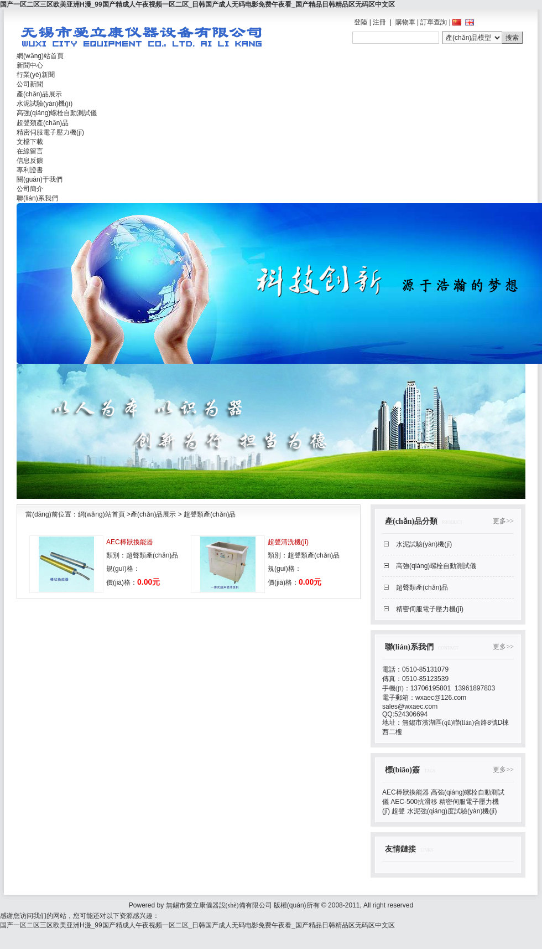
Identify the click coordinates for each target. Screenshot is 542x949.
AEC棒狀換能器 (129, 542)
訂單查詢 (433, 22)
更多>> (503, 521)
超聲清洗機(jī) (288, 542)
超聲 (398, 811)
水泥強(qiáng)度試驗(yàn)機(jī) (452, 811)
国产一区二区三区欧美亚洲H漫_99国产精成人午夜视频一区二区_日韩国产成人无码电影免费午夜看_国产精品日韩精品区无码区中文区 (197, 4)
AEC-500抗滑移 (413, 802)
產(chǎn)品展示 (153, 514)
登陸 (360, 22)
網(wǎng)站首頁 (101, 514)
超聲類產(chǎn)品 (210, 514)
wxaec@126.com (440, 698)
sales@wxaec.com (409, 706)
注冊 (379, 22)
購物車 (405, 22)
